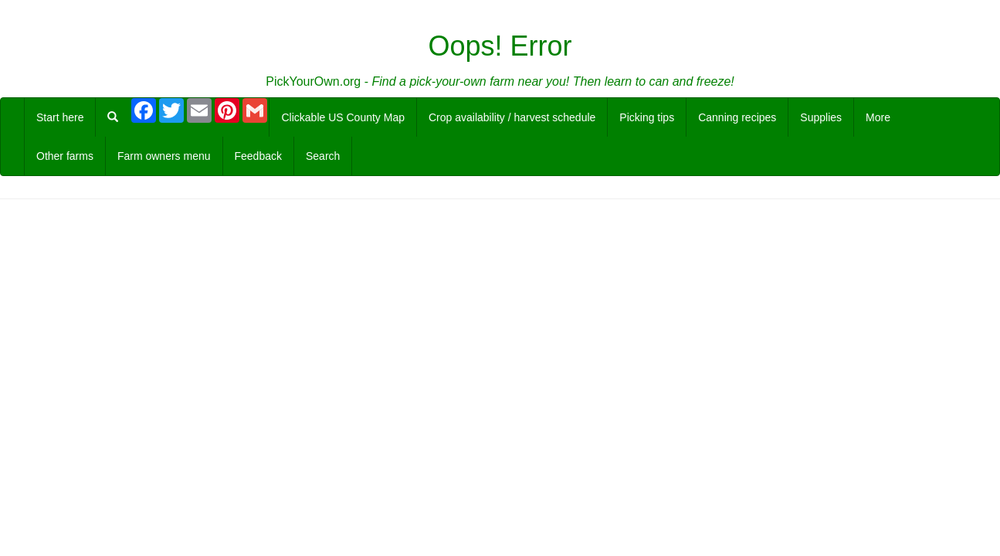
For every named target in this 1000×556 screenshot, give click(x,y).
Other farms (64, 156)
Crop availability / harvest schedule (512, 117)
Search (323, 156)
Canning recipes (737, 117)
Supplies (821, 117)
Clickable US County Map (343, 117)
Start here (59, 117)
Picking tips (646, 117)
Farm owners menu (164, 156)
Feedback (258, 156)
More (878, 117)
